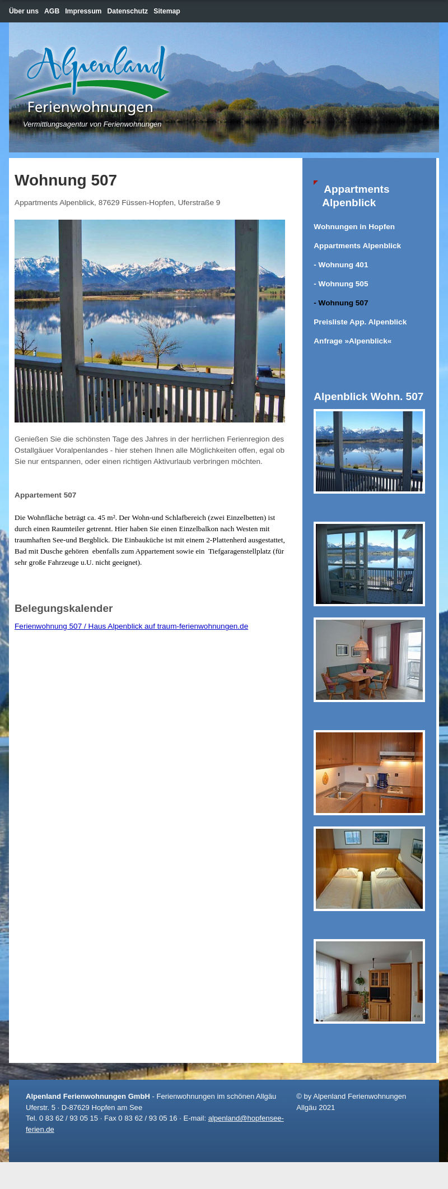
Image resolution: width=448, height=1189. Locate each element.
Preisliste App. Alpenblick (360, 322)
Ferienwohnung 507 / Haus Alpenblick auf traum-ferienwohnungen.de (131, 626)
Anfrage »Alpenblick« (352, 341)
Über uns (24, 11)
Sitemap (166, 11)
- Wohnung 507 (341, 303)
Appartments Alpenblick (357, 245)
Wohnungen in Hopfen (354, 226)
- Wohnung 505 (341, 284)
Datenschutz (128, 11)
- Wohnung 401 (341, 265)
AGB (51, 11)
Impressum (83, 11)
